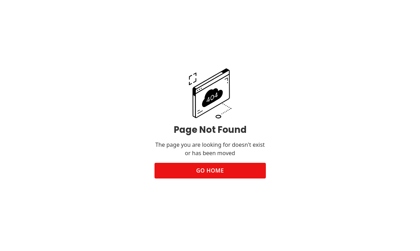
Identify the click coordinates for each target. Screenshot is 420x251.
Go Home (210, 170)
